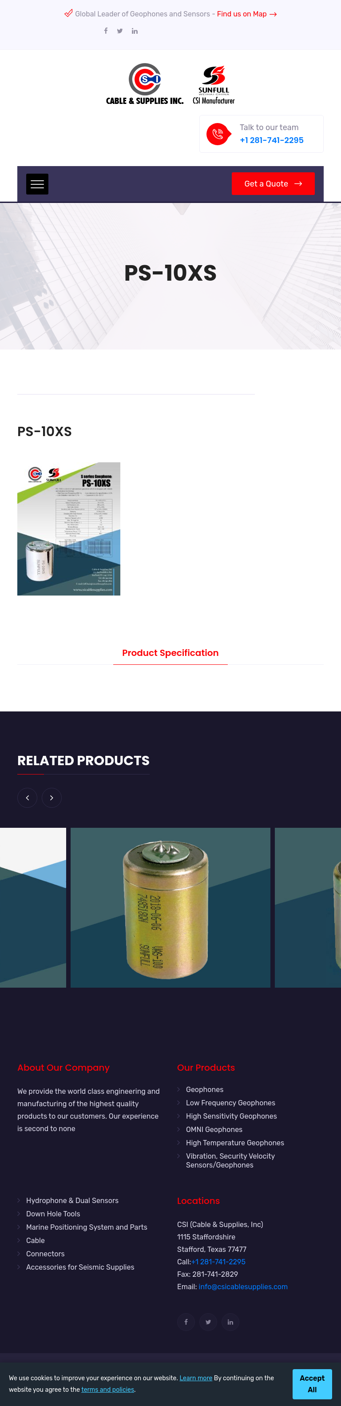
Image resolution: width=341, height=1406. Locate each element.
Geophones (204, 1089)
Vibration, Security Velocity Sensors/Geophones (230, 1160)
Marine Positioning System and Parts (86, 1227)
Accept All (312, 1384)
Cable (35, 1240)
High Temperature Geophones (235, 1143)
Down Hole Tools (53, 1214)
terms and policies (107, 1390)
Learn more (195, 1378)
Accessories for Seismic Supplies (80, 1267)
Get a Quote (273, 184)
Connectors (45, 1254)
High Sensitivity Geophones (231, 1116)
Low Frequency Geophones (230, 1103)
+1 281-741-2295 (272, 140)
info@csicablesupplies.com (243, 1287)
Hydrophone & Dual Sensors (72, 1200)
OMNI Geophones (214, 1129)
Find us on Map (247, 14)
